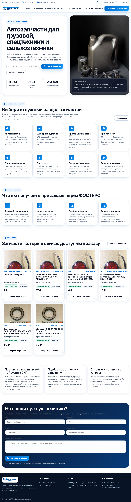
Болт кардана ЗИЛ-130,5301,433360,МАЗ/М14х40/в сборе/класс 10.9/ (17, 331)
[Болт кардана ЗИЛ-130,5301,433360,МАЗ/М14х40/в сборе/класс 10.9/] (17, 313)
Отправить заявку (17, 458)
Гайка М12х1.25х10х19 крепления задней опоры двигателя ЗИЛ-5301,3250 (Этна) (81, 278)
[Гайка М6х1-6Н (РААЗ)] (17, 258)
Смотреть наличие (118, 243)
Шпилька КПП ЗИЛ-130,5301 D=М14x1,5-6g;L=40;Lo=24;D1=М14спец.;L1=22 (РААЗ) (52, 332)
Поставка (65, 8)
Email (7, 428)
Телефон (69, 417)
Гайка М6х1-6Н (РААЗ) (14, 275)
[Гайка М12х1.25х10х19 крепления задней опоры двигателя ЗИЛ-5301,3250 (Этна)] (82, 258)
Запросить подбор (117, 8)
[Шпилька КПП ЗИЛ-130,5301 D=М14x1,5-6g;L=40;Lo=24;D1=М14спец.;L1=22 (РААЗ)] (49, 313)
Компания (70, 428)
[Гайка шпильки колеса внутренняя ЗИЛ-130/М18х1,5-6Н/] (49, 258)
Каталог (28, 8)
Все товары (121, 118)
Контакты (76, 8)
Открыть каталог (16, 73)
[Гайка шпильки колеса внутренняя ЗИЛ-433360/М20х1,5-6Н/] (114, 258)
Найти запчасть (52, 66)
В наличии (38, 8)
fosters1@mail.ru (122, 2)
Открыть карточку (17, 296)
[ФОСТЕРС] (10, 8)
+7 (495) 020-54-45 (105, 2)
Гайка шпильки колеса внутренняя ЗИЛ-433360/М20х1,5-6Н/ (112, 277)
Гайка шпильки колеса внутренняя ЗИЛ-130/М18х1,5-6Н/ (46, 277)
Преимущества (52, 8)
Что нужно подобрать (13, 438)
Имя (6, 417)
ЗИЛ (5, 271)
